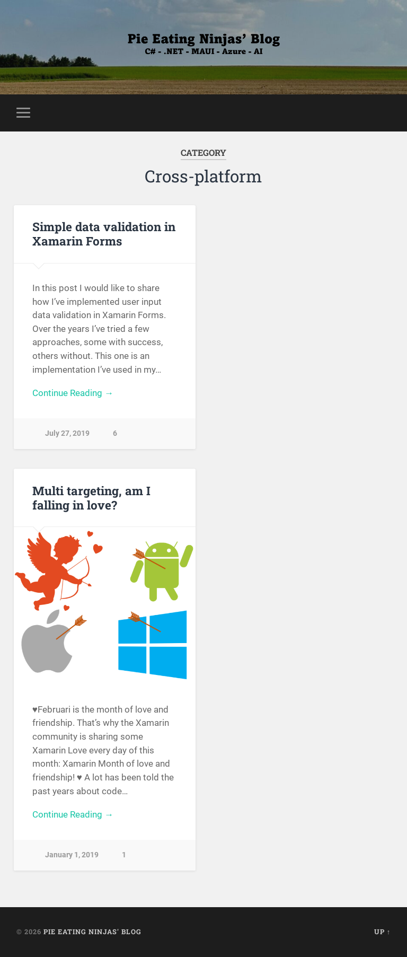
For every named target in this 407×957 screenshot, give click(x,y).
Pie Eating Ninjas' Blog (92, 931)
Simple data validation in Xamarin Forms (103, 233)
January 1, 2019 (72, 854)
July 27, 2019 (67, 433)
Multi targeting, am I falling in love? (91, 497)
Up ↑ (382, 931)
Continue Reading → (72, 393)
